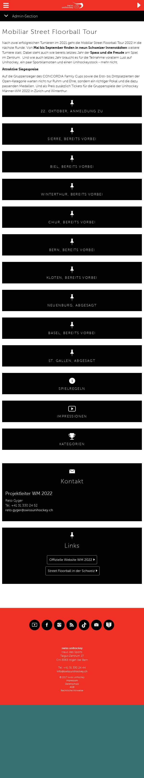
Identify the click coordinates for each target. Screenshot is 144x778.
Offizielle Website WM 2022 (70, 560)
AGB (72, 687)
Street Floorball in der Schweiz (71, 571)
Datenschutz (72, 684)
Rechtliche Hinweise (72, 690)
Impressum (72, 680)
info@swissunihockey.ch (72, 671)
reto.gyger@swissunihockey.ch (29, 510)
